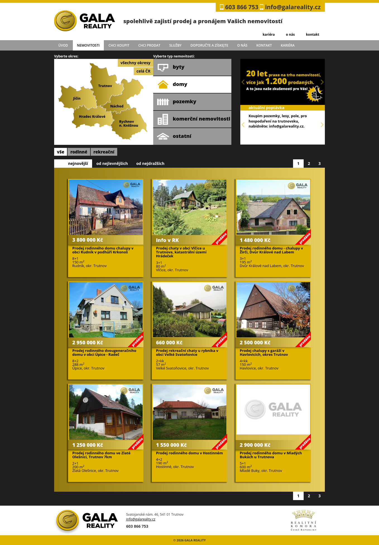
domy (172, 84)
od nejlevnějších (112, 163)
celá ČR (143, 71)
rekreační (103, 152)
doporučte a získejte (209, 45)
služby (175, 45)
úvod (63, 45)
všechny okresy (135, 62)
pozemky (176, 102)
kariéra (269, 34)
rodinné (78, 152)
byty (170, 67)
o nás (290, 34)
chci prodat (149, 45)
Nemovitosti (88, 45)
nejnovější (78, 163)
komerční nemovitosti (193, 119)
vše (60, 152)
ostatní (174, 136)
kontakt (312, 34)
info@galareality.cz (293, 7)
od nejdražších (150, 163)
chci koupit (119, 45)
